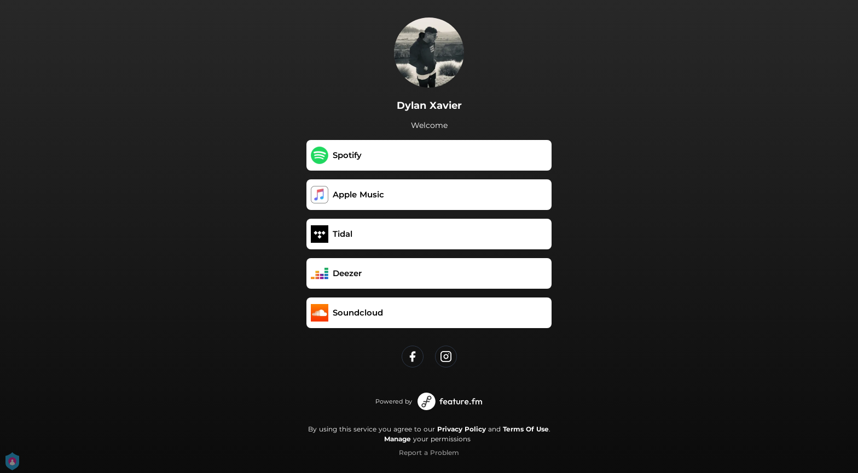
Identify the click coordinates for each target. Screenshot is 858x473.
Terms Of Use (526, 429)
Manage (397, 439)
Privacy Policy (461, 429)
